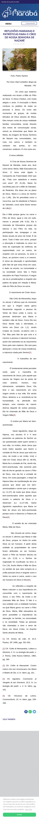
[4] (8, 517)
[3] (14, 415)
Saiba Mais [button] (28, 809)
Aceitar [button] (19, 815)
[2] (30, 352)
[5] (29, 580)
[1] (10, 208)
